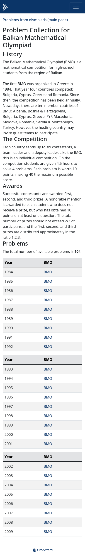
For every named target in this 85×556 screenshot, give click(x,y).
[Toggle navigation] (76, 6)
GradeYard (42, 550)
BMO (48, 271)
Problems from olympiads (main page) (35, 19)
